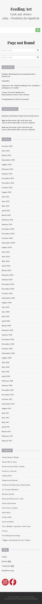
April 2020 (6, 266)
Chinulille (6, 81)
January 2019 (7, 335)
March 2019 (6, 326)
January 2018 (7, 385)
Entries (6, 561)
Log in (4, 557)
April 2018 (6, 376)
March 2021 (6, 215)
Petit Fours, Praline (10, 508)
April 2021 (6, 211)
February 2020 (7, 275)
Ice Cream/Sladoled (10, 489)
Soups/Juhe (7, 517)
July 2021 (5, 197)
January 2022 (7, 174)
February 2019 (7, 330)
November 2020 (8, 234)
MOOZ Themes (17, 599)
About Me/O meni (9, 462)
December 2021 (8, 178)
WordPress (34, 599)
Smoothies (6, 513)
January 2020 (7, 280)
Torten (5, 531)
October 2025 (7, 146)
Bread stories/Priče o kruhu (13, 466)
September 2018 (8, 353)
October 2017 (7, 399)
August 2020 (7, 247)
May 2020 (6, 261)
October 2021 (7, 188)
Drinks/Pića (7, 476)
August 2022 (7, 165)
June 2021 (5, 201)
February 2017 (7, 436)
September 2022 (8, 160)
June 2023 (6, 151)
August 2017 (6, 408)
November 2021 (8, 183)
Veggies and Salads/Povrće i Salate (16, 540)
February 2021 (7, 220)
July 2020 (6, 252)
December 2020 (8, 229)
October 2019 (7, 293)
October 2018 (7, 349)
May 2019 (5, 316)
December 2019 (8, 284)
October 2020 (7, 238)
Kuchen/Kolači (8, 494)
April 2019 (6, 321)
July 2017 (5, 413)
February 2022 (7, 169)
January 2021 (7, 224)
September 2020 (8, 243)
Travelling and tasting (11, 536)
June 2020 (6, 257)
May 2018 (5, 372)
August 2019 (7, 303)
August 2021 (6, 192)
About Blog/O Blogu (10, 457)
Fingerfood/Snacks (10, 480)
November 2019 (8, 289)
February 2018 (7, 381)
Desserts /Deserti (9, 471)
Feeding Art (21, 9)
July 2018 (5, 362)
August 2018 (6, 358)
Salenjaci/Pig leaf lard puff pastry (25, 116)
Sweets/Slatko (8, 522)
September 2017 (8, 404)
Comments (8, 566)
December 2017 (8, 390)
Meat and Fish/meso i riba (12, 499)
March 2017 (6, 431)
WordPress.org (8, 571)
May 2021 (5, 206)
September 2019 (8, 298)
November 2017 (8, 395)
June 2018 (5, 367)
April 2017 (6, 427)
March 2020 (6, 270)
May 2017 (5, 422)
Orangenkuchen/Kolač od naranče (15, 99)
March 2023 (6, 155)
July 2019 (5, 307)
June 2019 (6, 312)
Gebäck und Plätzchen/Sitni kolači (16, 485)
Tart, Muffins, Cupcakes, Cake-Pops (16, 526)
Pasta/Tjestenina (9, 503)
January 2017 (7, 441)
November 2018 (8, 344)
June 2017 (5, 418)
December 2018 (8, 339)
